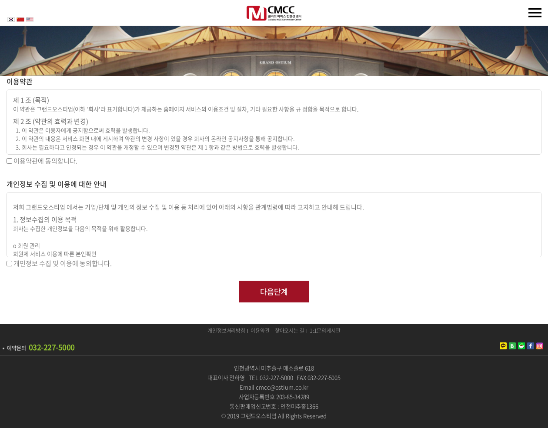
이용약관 (260, 331)
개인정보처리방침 (226, 331)
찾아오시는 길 (289, 331)
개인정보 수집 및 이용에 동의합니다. (62, 263)
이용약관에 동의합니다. (45, 161)
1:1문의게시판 (325, 331)
